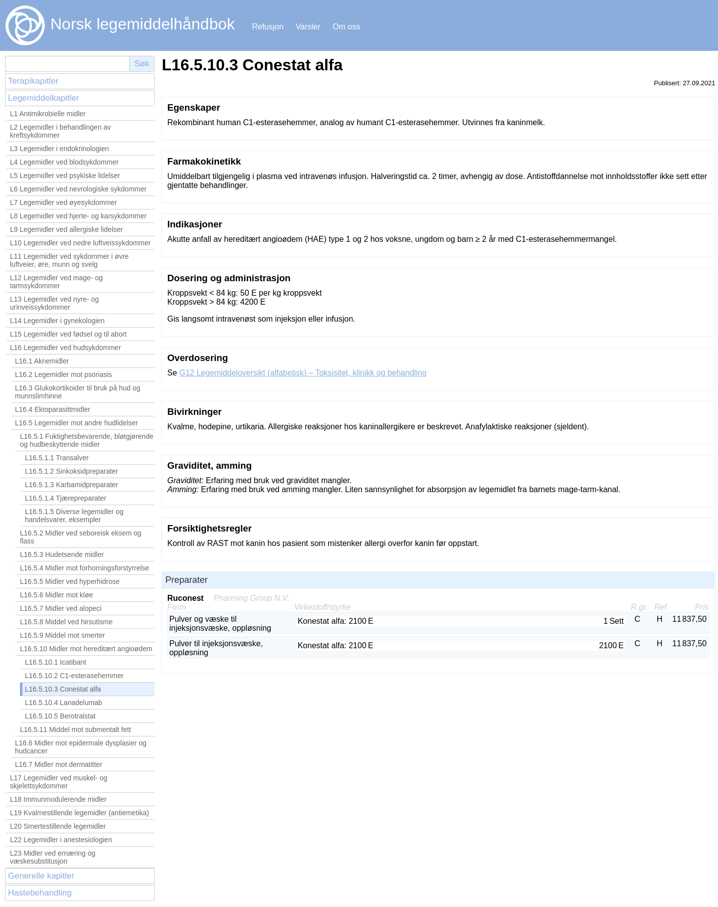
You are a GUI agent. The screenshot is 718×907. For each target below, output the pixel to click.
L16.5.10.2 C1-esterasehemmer (74, 676)
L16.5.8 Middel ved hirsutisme (66, 622)
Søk (141, 63)
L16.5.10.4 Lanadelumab (63, 703)
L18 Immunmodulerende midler (58, 799)
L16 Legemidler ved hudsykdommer (65, 348)
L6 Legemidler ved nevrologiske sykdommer (78, 189)
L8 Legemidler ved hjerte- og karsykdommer (78, 216)
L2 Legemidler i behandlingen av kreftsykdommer (60, 131)
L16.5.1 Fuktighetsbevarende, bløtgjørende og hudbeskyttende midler (87, 440)
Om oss (346, 26)
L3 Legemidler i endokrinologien (59, 149)
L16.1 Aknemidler (42, 361)
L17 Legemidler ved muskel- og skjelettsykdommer (58, 782)
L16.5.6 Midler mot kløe (56, 595)
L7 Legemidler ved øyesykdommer (63, 202)
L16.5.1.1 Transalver (57, 458)
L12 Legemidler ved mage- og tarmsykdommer (56, 282)
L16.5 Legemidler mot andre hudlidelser (76, 423)
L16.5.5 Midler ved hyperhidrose (70, 581)
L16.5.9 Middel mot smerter (62, 635)
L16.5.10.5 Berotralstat (60, 716)
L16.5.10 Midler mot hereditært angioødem (86, 649)
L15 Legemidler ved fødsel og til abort (68, 334)
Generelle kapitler (41, 876)
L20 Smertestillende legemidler (58, 826)
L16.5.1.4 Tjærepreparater (65, 498)
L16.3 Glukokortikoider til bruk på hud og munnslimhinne (77, 392)
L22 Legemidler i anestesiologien (61, 840)
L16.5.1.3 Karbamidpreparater (71, 485)
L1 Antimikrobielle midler (48, 114)
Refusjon (267, 26)
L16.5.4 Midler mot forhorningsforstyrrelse (84, 568)
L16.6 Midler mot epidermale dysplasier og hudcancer (81, 747)
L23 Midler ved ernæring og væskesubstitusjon (52, 857)
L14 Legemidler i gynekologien (57, 321)
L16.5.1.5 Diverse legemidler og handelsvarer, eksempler (74, 516)
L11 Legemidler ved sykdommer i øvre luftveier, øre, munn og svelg (69, 260)
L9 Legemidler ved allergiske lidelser (66, 229)
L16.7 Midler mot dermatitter (58, 764)
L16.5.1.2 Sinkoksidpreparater (71, 471)
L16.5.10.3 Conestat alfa (63, 689)
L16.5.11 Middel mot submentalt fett (75, 729)
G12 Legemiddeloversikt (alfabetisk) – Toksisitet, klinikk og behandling (302, 372)
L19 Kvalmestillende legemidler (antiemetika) (79, 813)
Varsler (308, 26)
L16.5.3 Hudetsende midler (62, 554)
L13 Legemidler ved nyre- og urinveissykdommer (54, 303)
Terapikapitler (33, 81)
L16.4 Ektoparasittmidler (52, 409)
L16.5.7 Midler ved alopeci (60, 608)
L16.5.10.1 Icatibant (55, 662)
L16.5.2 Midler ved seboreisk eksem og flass (81, 537)
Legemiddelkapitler (43, 98)
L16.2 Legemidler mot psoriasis (63, 374)
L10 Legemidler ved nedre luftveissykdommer (80, 243)
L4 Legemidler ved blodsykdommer (64, 162)
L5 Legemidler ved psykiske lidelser (65, 176)
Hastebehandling (40, 893)
